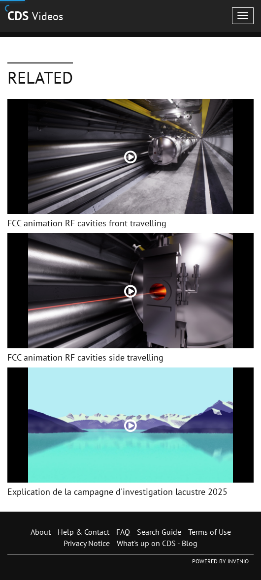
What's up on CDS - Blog (157, 543)
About (41, 532)
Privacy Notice (87, 543)
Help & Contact (83, 532)
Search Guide (159, 532)
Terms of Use (209, 532)
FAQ (123, 532)
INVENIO (238, 561)
